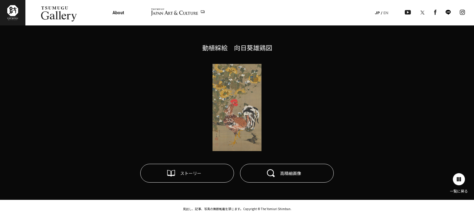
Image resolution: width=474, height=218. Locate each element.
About (118, 12)
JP (377, 13)
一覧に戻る (459, 190)
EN (385, 13)
